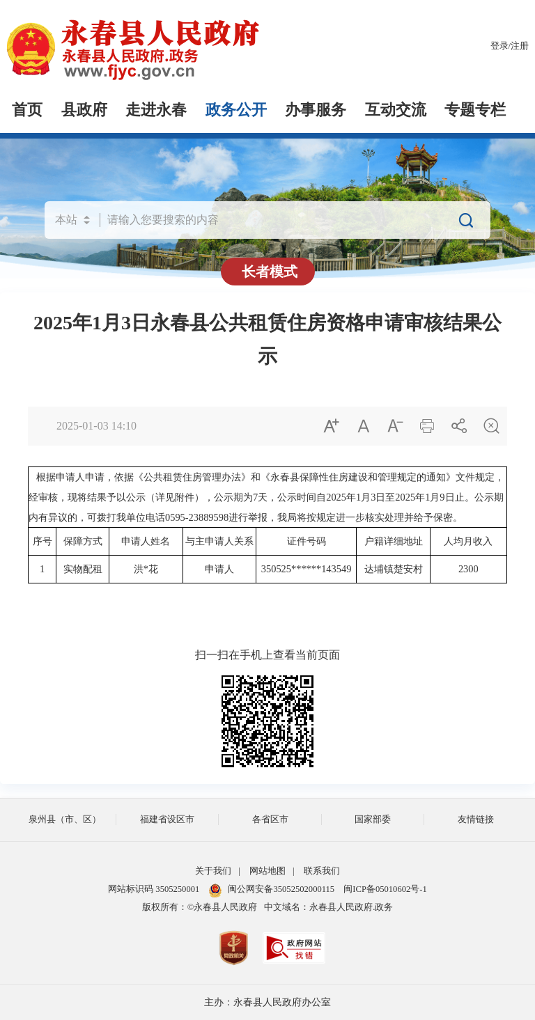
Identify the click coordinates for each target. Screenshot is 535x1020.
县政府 (84, 110)
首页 (27, 110)
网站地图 (267, 871)
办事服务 (315, 110)
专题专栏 (475, 110)
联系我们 (322, 871)
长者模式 (269, 271)
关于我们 (213, 871)
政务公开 (236, 110)
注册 (520, 46)
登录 (499, 46)
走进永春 (156, 110)
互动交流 (395, 110)
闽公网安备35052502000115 (271, 889)
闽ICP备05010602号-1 (384, 889)
